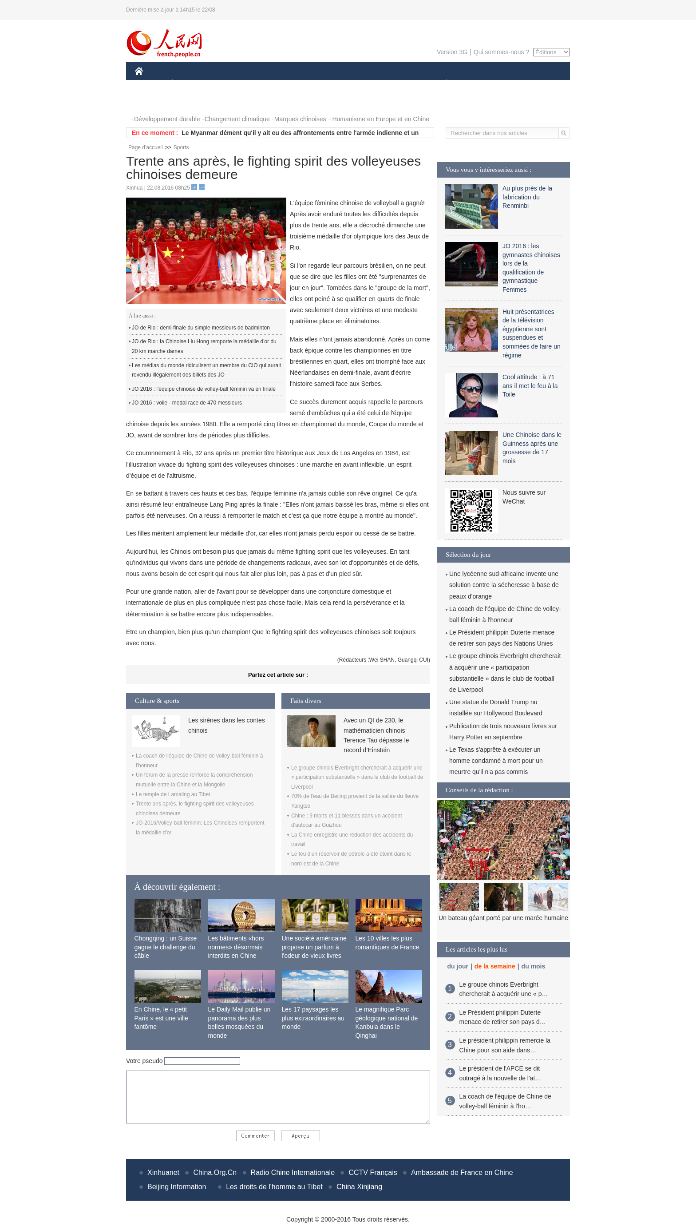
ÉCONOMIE (188, 83)
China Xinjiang (359, 1186)
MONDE (229, 83)
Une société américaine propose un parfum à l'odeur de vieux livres (314, 947)
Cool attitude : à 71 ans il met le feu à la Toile (530, 385)
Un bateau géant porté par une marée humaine (503, 917)
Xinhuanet (163, 1172)
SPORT (477, 83)
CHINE (150, 83)
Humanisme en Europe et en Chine (380, 119)
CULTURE (345, 83)
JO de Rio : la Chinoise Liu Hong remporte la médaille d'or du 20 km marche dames (204, 346)
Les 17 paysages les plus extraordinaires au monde (313, 1018)
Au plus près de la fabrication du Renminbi (527, 197)
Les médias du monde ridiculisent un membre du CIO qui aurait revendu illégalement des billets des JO (206, 370)
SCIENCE (305, 83)
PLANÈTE (441, 83)
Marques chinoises (300, 119)
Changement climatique (237, 119)
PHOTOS (153, 101)
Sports (181, 147)
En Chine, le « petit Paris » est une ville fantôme (161, 1018)
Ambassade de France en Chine (462, 1172)
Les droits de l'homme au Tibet (274, 1186)
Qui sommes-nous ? (501, 52)
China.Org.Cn (215, 1172)
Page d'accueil (145, 147)
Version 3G (452, 52)
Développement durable (167, 119)
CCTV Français (372, 1172)
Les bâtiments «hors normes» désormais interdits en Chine (236, 947)
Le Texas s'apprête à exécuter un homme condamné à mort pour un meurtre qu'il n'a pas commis (496, 760)
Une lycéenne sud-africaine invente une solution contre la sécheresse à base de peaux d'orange (504, 584)
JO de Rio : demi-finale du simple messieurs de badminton (201, 328)
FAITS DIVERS (393, 83)
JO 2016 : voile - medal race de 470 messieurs (187, 403)
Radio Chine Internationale (293, 1172)
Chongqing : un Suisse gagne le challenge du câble (165, 947)
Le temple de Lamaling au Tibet (173, 794)
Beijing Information (176, 1186)
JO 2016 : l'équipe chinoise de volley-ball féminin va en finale (204, 389)
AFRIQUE (266, 83)
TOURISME (515, 83)
